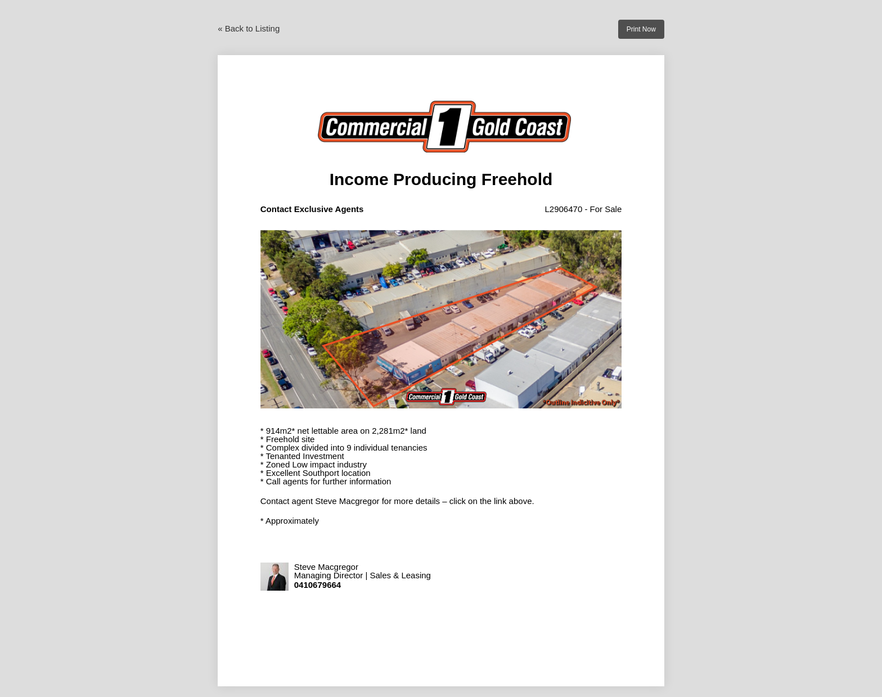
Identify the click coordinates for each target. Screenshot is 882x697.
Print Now (641, 29)
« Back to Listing (249, 28)
